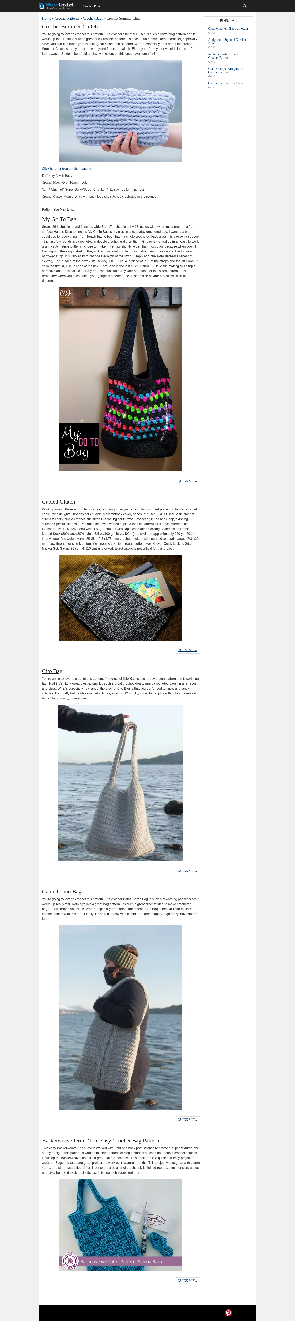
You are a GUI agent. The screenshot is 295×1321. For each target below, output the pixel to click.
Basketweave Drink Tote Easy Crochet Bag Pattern (100, 1140)
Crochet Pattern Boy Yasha (225, 83)
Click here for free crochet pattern (66, 168)
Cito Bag (52, 671)
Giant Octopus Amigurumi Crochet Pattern (225, 70)
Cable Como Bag (62, 891)
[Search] (245, 6)
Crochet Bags (93, 18)
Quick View (187, 481)
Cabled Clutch (58, 501)
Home (46, 18)
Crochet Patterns (93, 6)
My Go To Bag (59, 219)
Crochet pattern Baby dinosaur (228, 28)
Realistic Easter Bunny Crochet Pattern (223, 55)
